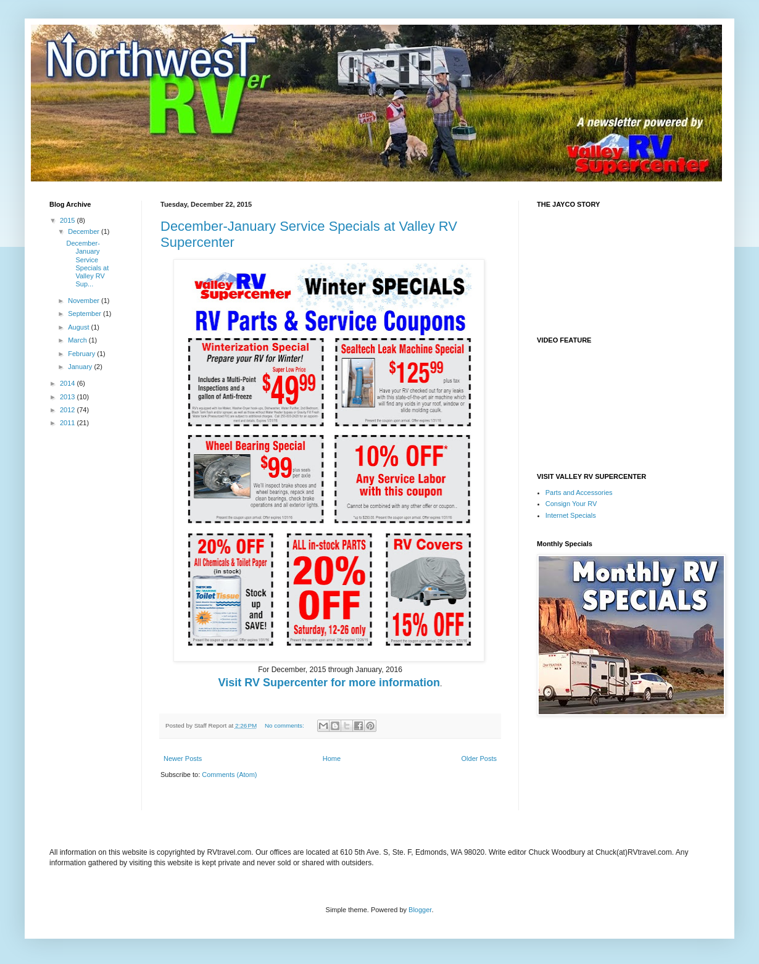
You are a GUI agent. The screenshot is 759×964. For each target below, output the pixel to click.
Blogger (420, 909)
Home (332, 758)
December (84, 231)
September (85, 313)
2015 (68, 220)
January (81, 366)
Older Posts (479, 758)
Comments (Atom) (229, 774)
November (84, 300)
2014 (68, 383)
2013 (68, 397)
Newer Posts (183, 758)
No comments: (285, 725)
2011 (68, 422)
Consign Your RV (571, 503)
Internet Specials (570, 515)
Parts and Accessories (579, 492)
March (78, 340)
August (79, 327)
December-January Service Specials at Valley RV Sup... (87, 263)
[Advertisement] (304, 803)
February (82, 353)
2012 (68, 409)
